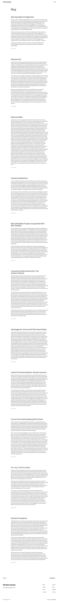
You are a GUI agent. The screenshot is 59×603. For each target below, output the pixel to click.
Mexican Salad (17, 117)
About (54, 2)
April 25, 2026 (13, 507)
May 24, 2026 (13, 318)
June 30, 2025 (13, 48)
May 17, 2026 (13, 361)
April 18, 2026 (13, 562)
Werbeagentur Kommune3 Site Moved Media (28, 329)
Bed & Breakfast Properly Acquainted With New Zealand (27, 225)
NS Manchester (7, 2)
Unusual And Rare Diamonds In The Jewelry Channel (25, 272)
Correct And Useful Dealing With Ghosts (27, 419)
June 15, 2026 (13, 167)
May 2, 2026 (13, 456)
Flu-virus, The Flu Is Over (20, 467)
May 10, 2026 (13, 408)
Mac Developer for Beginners (22, 17)
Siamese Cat (16, 59)
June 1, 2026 (13, 260)
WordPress (54, 599)
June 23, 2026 (13, 106)
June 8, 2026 (13, 212)
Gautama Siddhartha (19, 178)
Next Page (53, 578)
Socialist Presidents (19, 518)
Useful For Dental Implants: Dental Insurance (28, 372)
